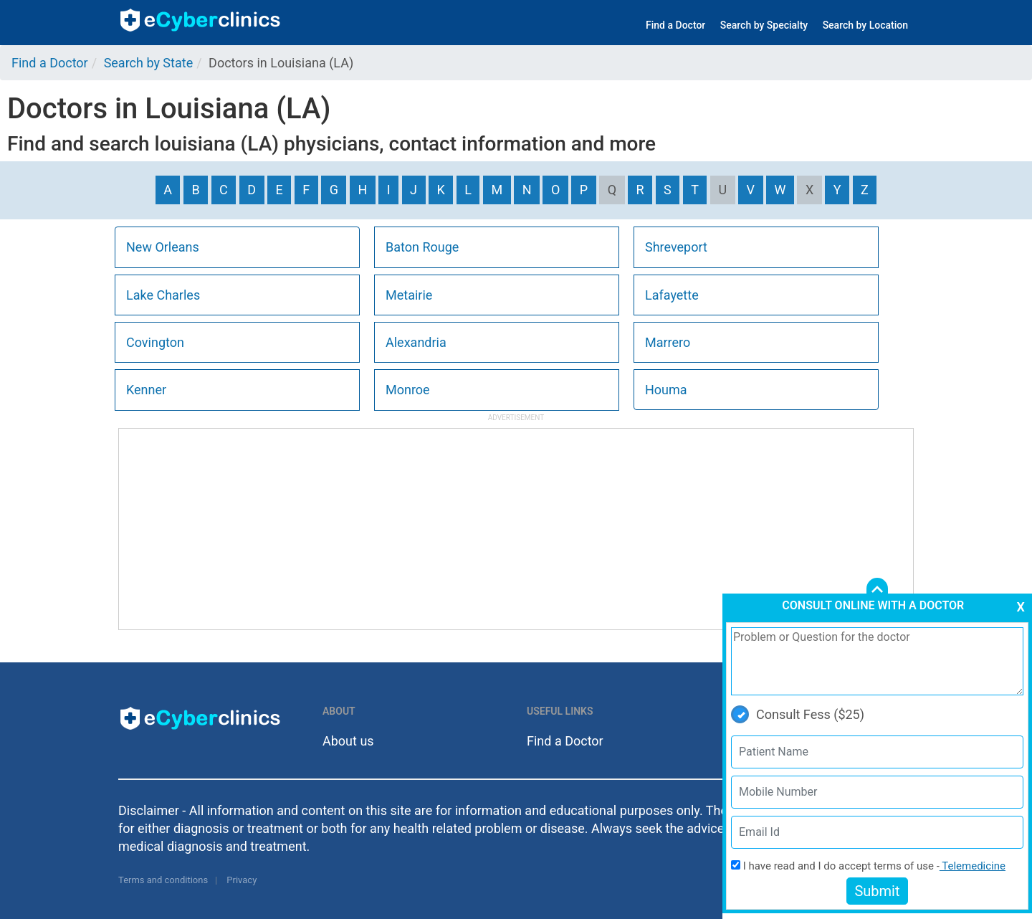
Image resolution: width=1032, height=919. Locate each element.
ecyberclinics (201, 20)
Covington (155, 342)
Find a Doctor (675, 25)
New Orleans (162, 246)
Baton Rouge (422, 246)
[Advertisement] (516, 529)
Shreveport (676, 246)
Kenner (146, 389)
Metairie (409, 295)
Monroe (408, 389)
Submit (876, 891)
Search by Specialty (764, 25)
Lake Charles (163, 295)
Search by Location (865, 25)
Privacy (241, 880)
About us (348, 740)
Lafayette (672, 295)
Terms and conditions (163, 880)
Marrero (667, 342)
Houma (666, 389)
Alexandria (416, 342)
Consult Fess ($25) (797, 714)
